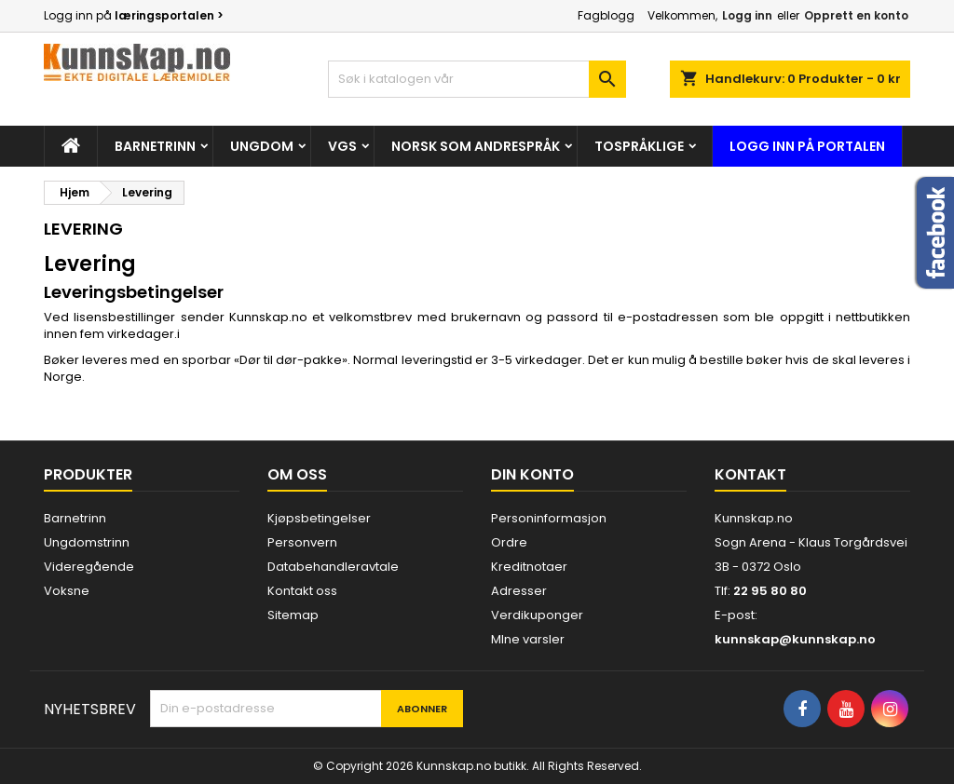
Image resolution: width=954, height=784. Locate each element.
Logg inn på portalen (807, 146)
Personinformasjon (548, 518)
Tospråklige (639, 146)
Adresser (519, 591)
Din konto (532, 474)
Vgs (342, 146)
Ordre (509, 542)
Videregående (89, 566)
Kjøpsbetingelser (319, 518)
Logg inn (747, 15)
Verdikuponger (537, 615)
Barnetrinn (155, 146)
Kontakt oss (302, 591)
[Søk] (477, 79)
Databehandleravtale (333, 566)
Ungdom (261, 146)
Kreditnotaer (529, 566)
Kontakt (750, 474)
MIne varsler (528, 639)
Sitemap (293, 615)
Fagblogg (606, 15)
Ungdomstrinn (86, 542)
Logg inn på (134, 15)
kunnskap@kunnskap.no (795, 639)
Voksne (66, 591)
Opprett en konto (856, 15)
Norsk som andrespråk (475, 146)
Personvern (302, 542)
